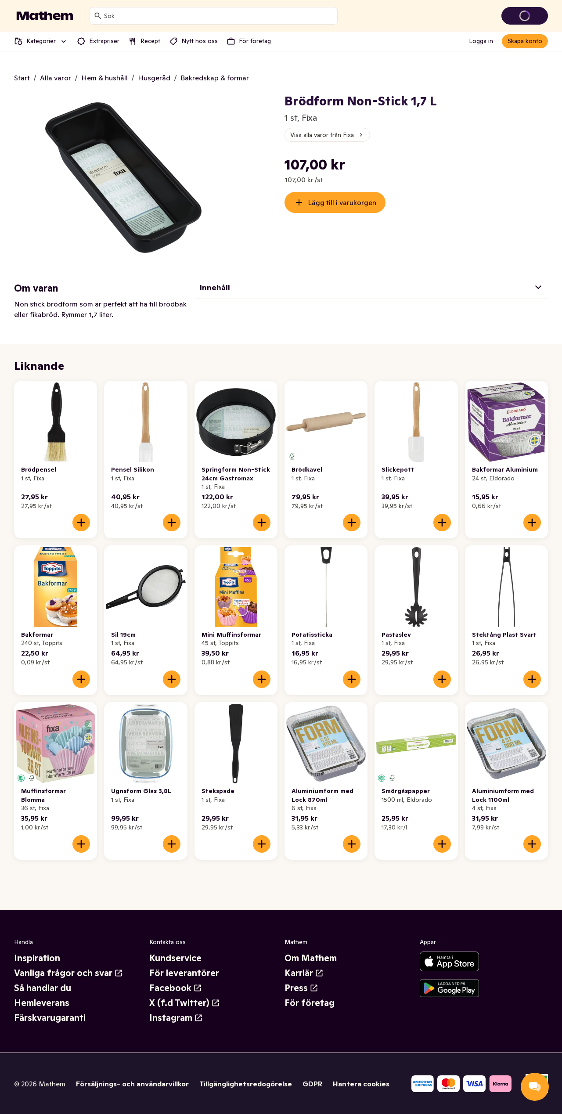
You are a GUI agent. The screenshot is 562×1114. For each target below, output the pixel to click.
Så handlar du (42, 988)
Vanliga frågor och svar (68, 973)
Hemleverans (41, 1003)
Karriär (304, 973)
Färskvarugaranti (50, 1018)
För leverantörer (184, 973)
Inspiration (37, 958)
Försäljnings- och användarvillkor (132, 1083)
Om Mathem (311, 958)
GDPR (312, 1083)
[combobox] (219, 15)
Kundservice (175, 958)
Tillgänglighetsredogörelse (245, 1083)
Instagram (176, 1018)
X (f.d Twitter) (184, 1003)
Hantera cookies (361, 1083)
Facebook (175, 988)
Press (301, 988)
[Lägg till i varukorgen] (81, 522)
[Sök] (98, 15)
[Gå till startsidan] (45, 16)
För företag (310, 1003)
